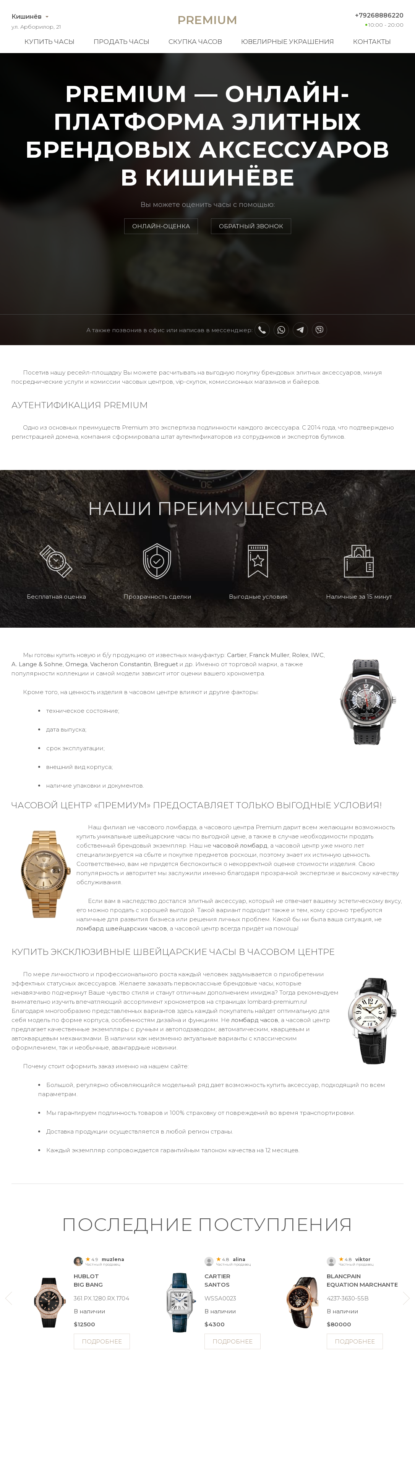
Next (406, 1298)
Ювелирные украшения (287, 41)
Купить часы (49, 41)
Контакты (372, 41)
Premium (207, 20)
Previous (8, 1298)
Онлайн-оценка (161, 226)
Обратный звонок (251, 226)
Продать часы (121, 41)
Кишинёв (26, 16)
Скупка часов (195, 41)
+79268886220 (379, 15)
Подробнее (102, 1341)
